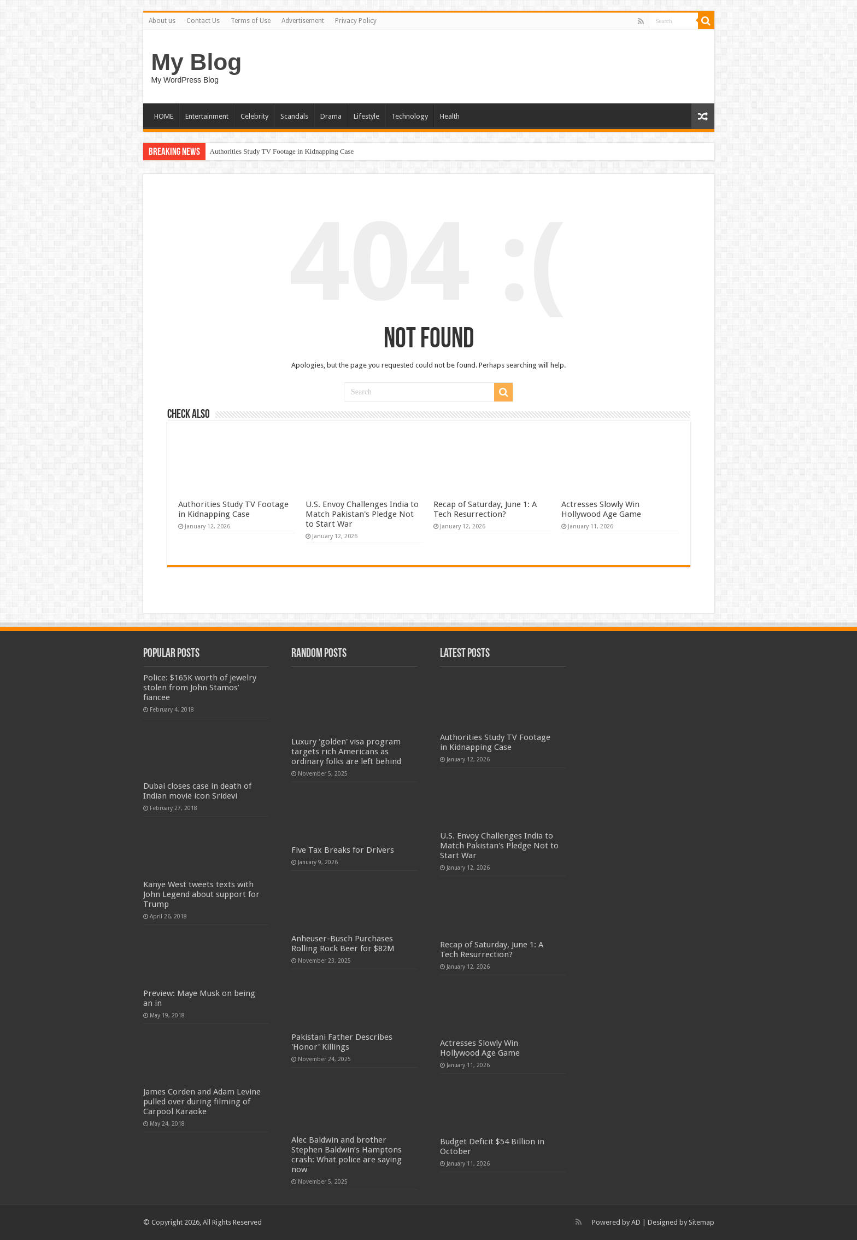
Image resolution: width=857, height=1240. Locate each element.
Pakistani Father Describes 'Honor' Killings (341, 1042)
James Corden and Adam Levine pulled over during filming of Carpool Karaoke (202, 1101)
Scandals (294, 116)
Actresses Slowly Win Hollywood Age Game (601, 509)
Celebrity (254, 116)
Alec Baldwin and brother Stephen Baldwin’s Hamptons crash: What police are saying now (346, 1154)
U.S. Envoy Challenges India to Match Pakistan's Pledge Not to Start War (362, 514)
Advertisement (302, 21)
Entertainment (206, 116)
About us (162, 21)
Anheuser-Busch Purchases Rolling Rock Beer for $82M (343, 943)
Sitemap (701, 1222)
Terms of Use (251, 21)
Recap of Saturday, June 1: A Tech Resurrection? (485, 509)
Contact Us (203, 21)
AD (636, 1222)
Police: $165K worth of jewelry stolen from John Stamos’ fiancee (199, 687)
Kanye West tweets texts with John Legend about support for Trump (201, 894)
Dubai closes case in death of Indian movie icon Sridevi (197, 791)
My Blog (196, 62)
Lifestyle (366, 116)
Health (450, 116)
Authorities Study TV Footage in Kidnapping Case (282, 151)
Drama (331, 116)
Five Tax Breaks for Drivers (342, 850)
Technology (409, 116)
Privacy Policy (356, 21)
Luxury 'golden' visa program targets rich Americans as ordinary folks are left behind (346, 751)
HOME (163, 116)
